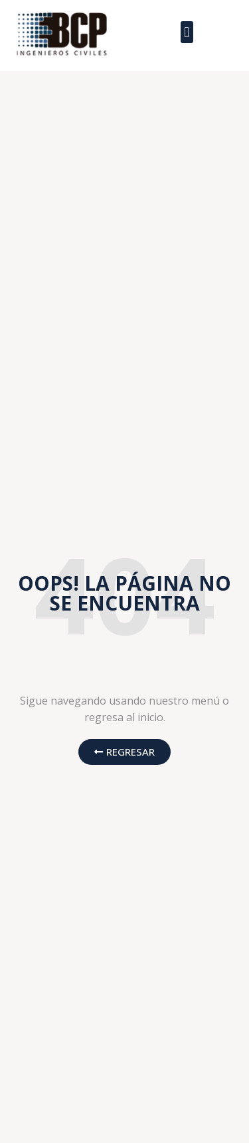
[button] (187, 32)
